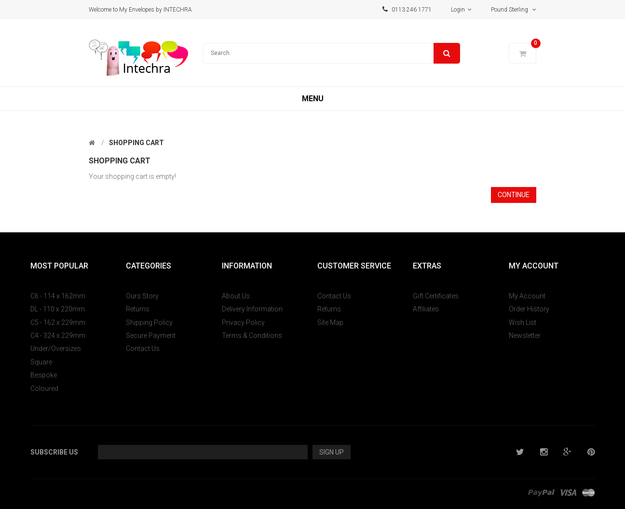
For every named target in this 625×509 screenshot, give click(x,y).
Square (41, 362)
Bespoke (43, 375)
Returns (137, 309)
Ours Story (142, 296)
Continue (514, 195)
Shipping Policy (149, 322)
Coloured (44, 388)
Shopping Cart (136, 143)
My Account (527, 296)
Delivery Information (252, 309)
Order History (529, 309)
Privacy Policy (243, 322)
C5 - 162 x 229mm (57, 322)
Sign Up (331, 452)
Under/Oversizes (55, 348)
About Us (236, 296)
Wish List (522, 322)
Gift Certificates (436, 296)
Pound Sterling (513, 9)
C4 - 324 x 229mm (57, 335)
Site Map (330, 322)
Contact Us (143, 348)
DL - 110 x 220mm (57, 309)
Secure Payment (151, 335)
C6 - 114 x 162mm (57, 296)
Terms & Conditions (252, 335)
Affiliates (426, 309)
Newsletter (525, 335)
